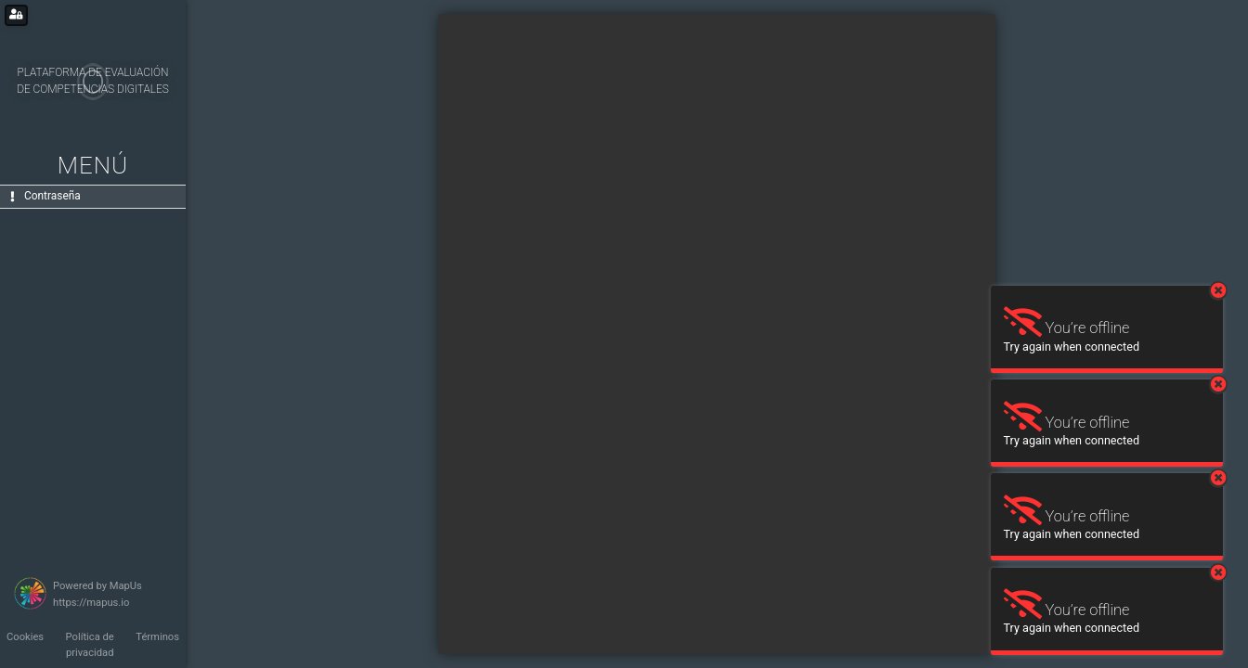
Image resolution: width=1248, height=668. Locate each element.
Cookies (25, 637)
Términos (157, 637)
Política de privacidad (90, 645)
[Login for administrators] (16, 15)
